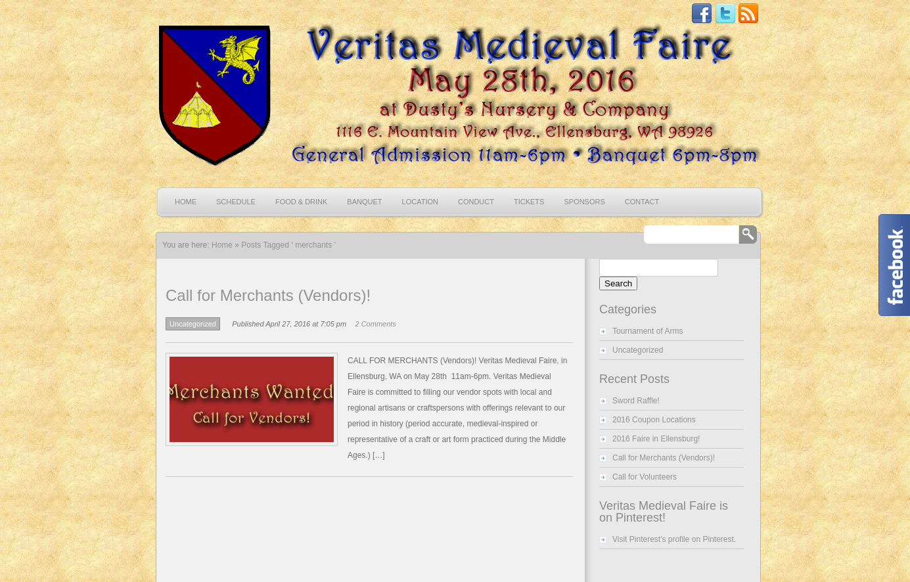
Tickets (529, 202)
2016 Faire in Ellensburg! (656, 438)
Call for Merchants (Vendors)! (268, 295)
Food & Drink (301, 202)
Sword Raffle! (636, 400)
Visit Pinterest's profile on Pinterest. (674, 539)
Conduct (476, 202)
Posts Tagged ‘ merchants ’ (288, 245)
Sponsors (584, 202)
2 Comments (375, 324)
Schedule (236, 202)
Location (420, 202)
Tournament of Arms (647, 331)
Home (185, 202)
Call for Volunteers (644, 476)
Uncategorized (193, 324)
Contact (642, 202)
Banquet (364, 202)
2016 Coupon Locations (654, 419)
